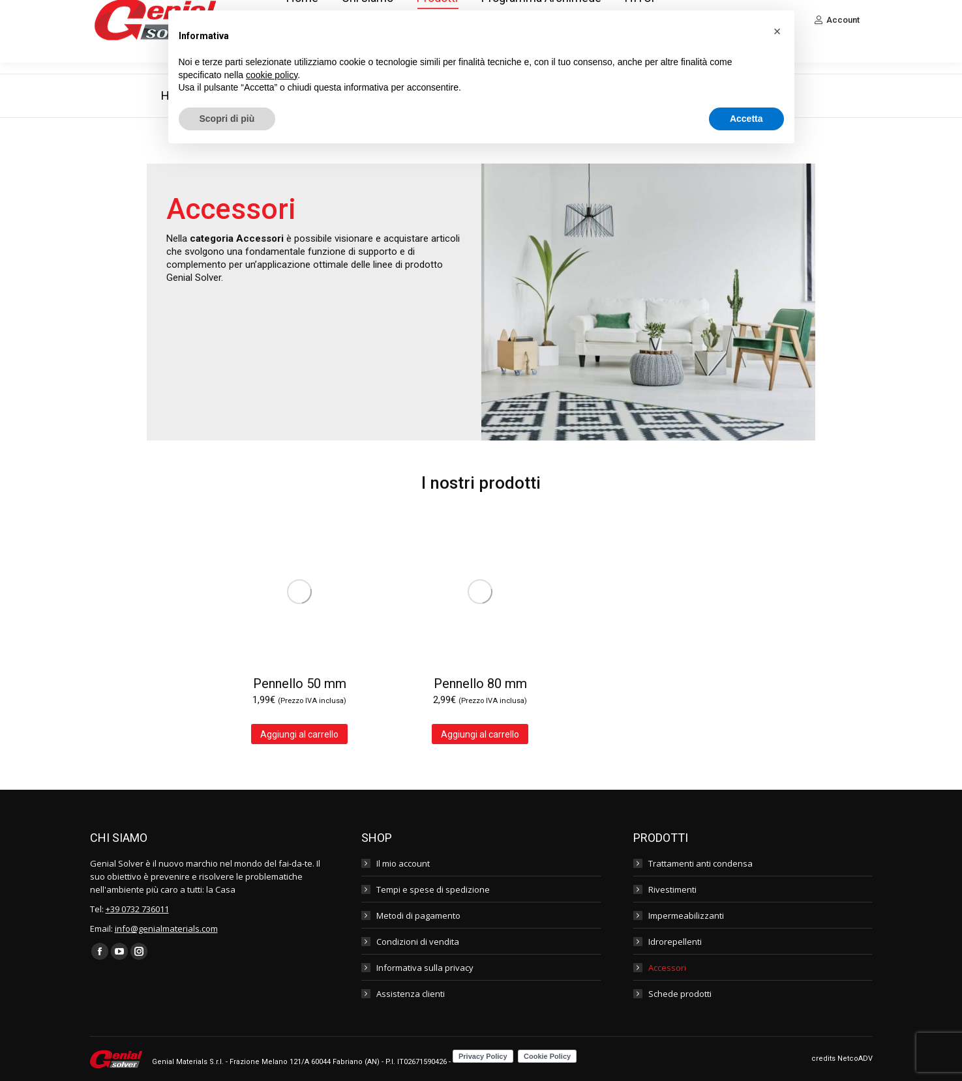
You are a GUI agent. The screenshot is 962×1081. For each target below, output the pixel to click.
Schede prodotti (680, 994)
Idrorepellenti (675, 941)
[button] (777, 31)
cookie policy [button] (271, 75)
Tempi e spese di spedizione (433, 889)
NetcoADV (855, 1058)
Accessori (667, 967)
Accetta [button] (746, 118)
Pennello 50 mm (299, 683)
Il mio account (403, 863)
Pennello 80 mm (480, 683)
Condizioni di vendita (417, 941)
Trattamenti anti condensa (700, 863)
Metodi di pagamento (418, 915)
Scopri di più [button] (227, 118)
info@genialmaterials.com (166, 928)
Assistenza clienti (410, 994)
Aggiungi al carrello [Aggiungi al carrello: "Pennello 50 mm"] (299, 734)
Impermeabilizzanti (686, 915)
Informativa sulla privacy (424, 967)
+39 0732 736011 (137, 909)
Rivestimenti (672, 889)
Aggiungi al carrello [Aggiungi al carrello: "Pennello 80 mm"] (480, 734)
